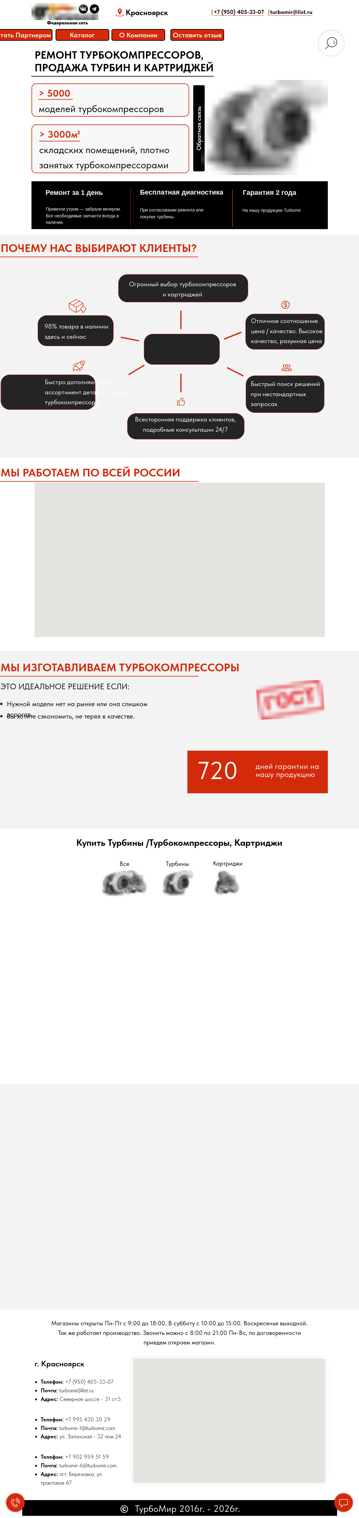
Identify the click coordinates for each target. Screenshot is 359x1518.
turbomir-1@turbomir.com (87, 1428)
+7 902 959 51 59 (87, 1456)
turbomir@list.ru (76, 1390)
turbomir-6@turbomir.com (88, 1465)
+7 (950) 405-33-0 (88, 1381)
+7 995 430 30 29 (88, 1419)
